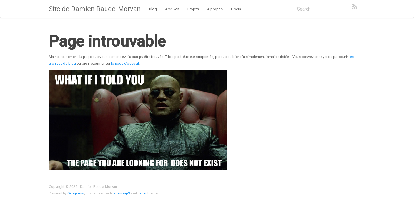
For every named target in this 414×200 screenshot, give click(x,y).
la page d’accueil (125, 63)
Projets (193, 9)
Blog (153, 9)
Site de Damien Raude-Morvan (95, 9)
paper (142, 193)
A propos (215, 9)
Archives (172, 9)
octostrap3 (121, 193)
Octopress (75, 193)
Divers (238, 9)
